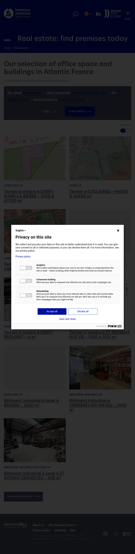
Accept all (52, 311)
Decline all (83, 311)
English (21, 230)
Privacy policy (22, 256)
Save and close (67, 319)
